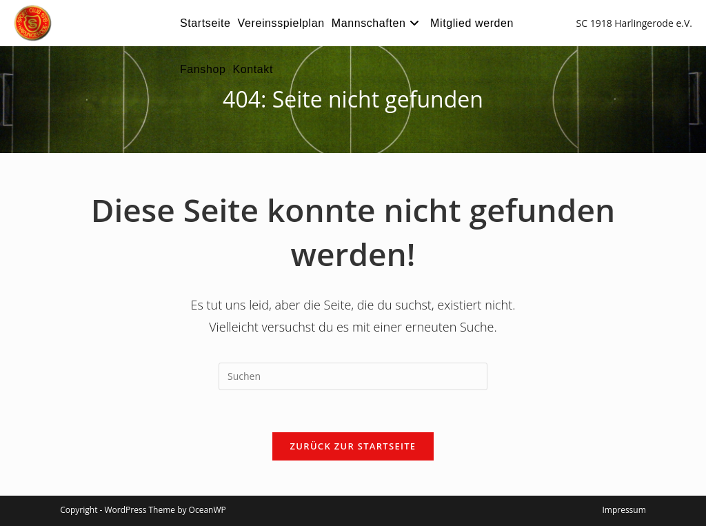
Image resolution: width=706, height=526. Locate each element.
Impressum (623, 510)
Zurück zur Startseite (353, 446)
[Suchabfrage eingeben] (353, 376)
